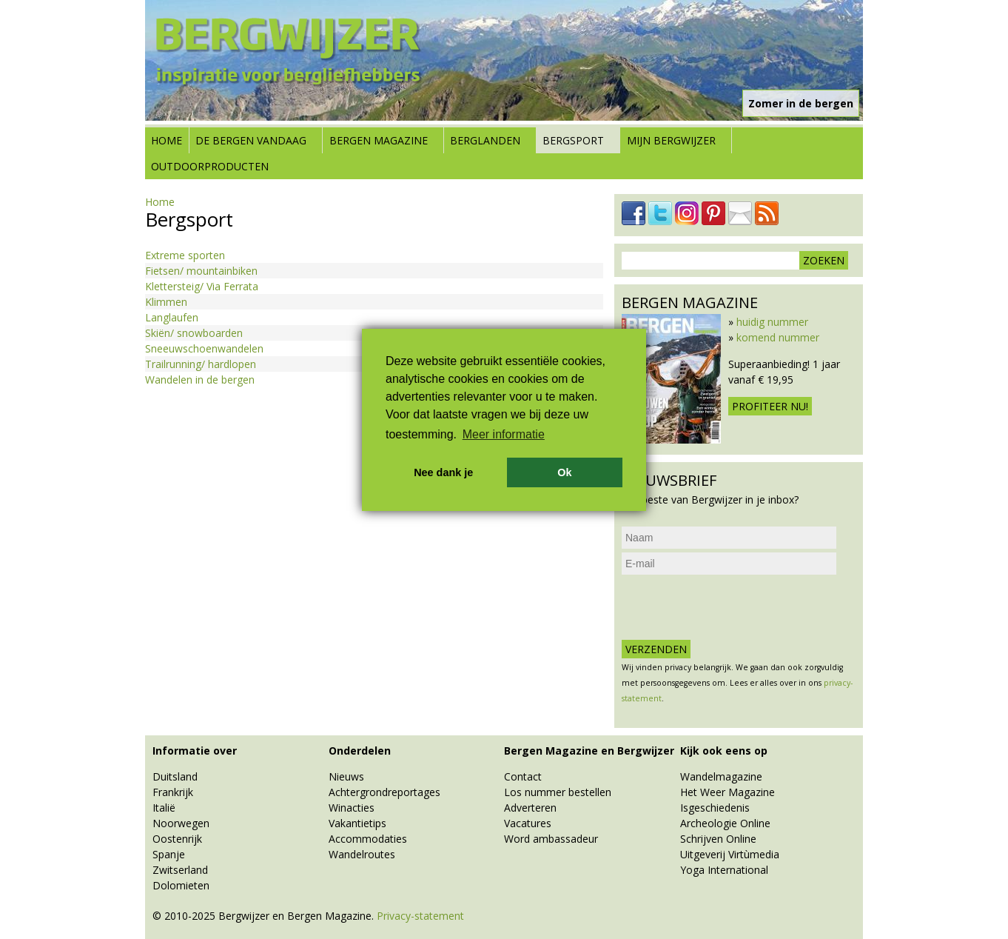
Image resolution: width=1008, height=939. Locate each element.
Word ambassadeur (551, 839)
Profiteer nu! (770, 406)
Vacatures (527, 823)
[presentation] (734, 607)
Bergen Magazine (378, 140)
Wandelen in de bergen (200, 379)
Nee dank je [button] (443, 472)
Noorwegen (180, 823)
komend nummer (777, 337)
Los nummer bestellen (557, 792)
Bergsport (573, 140)
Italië (163, 808)
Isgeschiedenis (715, 808)
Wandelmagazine (721, 776)
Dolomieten (180, 885)
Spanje (168, 854)
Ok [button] (564, 472)
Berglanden (485, 140)
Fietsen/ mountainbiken (201, 271)
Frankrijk (172, 792)
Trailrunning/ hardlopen (200, 364)
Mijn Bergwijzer (671, 140)
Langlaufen (171, 317)
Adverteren (530, 808)
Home (166, 140)
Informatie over (194, 750)
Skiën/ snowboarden (194, 333)
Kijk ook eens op (723, 750)
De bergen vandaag (250, 140)
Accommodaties (368, 839)
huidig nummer (772, 322)
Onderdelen (360, 750)
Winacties (351, 808)
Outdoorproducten (210, 166)
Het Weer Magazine (727, 792)
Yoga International (724, 870)
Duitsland (175, 776)
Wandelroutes (362, 854)
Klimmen (166, 302)
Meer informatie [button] (504, 434)
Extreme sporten (185, 255)
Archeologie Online (725, 823)
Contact (523, 776)
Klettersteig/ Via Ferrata (201, 286)
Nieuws (346, 776)
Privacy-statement (420, 916)
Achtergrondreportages (384, 792)
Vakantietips (357, 823)
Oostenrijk (177, 839)
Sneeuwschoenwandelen (204, 348)
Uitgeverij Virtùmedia (729, 854)
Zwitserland (180, 870)
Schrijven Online (718, 839)
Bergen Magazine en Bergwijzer (589, 750)
